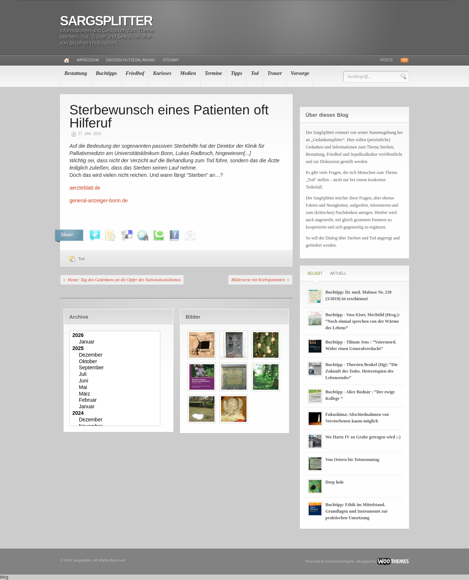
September (116, 368)
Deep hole (334, 482)
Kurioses (162, 73)
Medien (188, 73)
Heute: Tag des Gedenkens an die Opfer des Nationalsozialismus (124, 279)
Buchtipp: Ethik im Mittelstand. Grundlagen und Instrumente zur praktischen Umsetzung (356, 511)
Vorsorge (299, 73)
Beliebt (315, 273)
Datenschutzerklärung (131, 60)
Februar (116, 400)
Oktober (116, 361)
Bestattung (75, 73)
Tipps (236, 73)
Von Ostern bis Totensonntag (352, 459)
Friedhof (135, 73)
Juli (116, 374)
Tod (254, 73)
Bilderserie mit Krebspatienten (258, 279)
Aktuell (338, 273)
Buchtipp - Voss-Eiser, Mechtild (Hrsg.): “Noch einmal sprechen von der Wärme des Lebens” (362, 321)
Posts (386, 60)
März (116, 394)
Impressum (88, 60)
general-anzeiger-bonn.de (98, 200)
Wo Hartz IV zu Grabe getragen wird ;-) (363, 437)
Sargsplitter (106, 20)
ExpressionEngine (339, 561)
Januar (116, 342)
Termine (213, 73)
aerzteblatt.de (84, 188)
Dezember (116, 355)
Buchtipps (106, 73)
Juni (116, 381)
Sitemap (171, 60)
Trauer (274, 73)
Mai (116, 387)
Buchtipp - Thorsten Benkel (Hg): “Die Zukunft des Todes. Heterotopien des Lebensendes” (361, 371)
